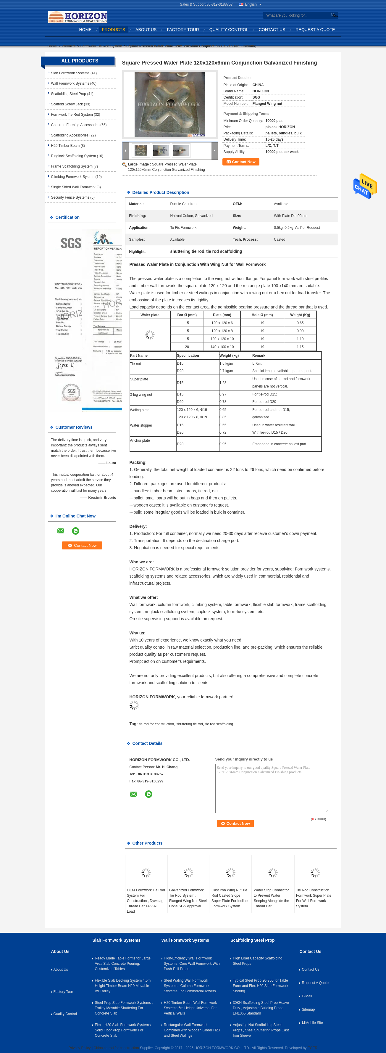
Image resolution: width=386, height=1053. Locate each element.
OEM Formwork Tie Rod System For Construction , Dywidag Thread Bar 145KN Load (146, 901)
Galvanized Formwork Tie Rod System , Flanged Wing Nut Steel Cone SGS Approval (188, 898)
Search (334, 15)
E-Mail (307, 996)
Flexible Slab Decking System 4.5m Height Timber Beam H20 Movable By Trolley (123, 985)
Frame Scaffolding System (72, 166)
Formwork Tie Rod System (101, 46)
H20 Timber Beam (65, 146)
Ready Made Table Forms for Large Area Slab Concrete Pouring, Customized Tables (123, 963)
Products (113, 29)
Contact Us (272, 29)
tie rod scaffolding (219, 724)
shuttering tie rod (189, 724)
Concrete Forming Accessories (75, 125)
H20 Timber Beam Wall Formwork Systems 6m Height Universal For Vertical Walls (190, 1008)
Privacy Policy (80, 1048)
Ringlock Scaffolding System (73, 156)
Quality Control (228, 29)
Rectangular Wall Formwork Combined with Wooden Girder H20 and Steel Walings (192, 1030)
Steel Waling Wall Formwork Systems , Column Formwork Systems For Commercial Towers (190, 985)
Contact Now (244, 162)
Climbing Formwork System (73, 177)
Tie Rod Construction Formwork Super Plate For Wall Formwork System (313, 898)
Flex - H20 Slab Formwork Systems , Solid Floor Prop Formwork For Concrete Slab (123, 1030)
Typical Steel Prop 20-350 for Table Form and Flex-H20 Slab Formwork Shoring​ (260, 985)
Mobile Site (312, 1023)
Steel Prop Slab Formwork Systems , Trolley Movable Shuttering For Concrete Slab (124, 1008)
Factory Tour (183, 29)
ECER (312, 1048)
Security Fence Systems (70, 197)
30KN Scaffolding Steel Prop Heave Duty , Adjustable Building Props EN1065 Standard (261, 1008)
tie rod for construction (156, 724)
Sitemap (308, 1009)
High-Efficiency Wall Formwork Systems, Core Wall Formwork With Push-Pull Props (192, 963)
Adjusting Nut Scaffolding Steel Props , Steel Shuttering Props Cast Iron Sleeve (261, 1030)
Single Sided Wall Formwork (73, 187)
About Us (145, 29)
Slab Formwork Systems (70, 73)
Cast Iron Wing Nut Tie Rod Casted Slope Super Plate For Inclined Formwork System (230, 898)
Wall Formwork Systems (70, 83)
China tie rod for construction (116, 1048)
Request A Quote (315, 29)
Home (85, 29)
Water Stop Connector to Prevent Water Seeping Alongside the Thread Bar (271, 898)
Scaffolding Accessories (70, 135)
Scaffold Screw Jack (67, 104)
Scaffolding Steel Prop (68, 94)
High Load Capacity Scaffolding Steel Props (257, 961)
